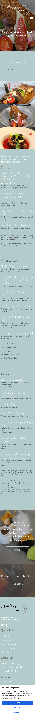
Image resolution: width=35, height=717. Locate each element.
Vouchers (7, 640)
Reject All (17, 713)
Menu (5, 652)
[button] (31, 17)
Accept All (17, 703)
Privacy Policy (10, 663)
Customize (17, 708)
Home (5, 636)
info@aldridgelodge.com (12, 619)
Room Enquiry (10, 644)
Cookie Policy (10, 671)
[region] (17, 701)
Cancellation (9, 648)
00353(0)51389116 (9, 2)
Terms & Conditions (13, 667)
